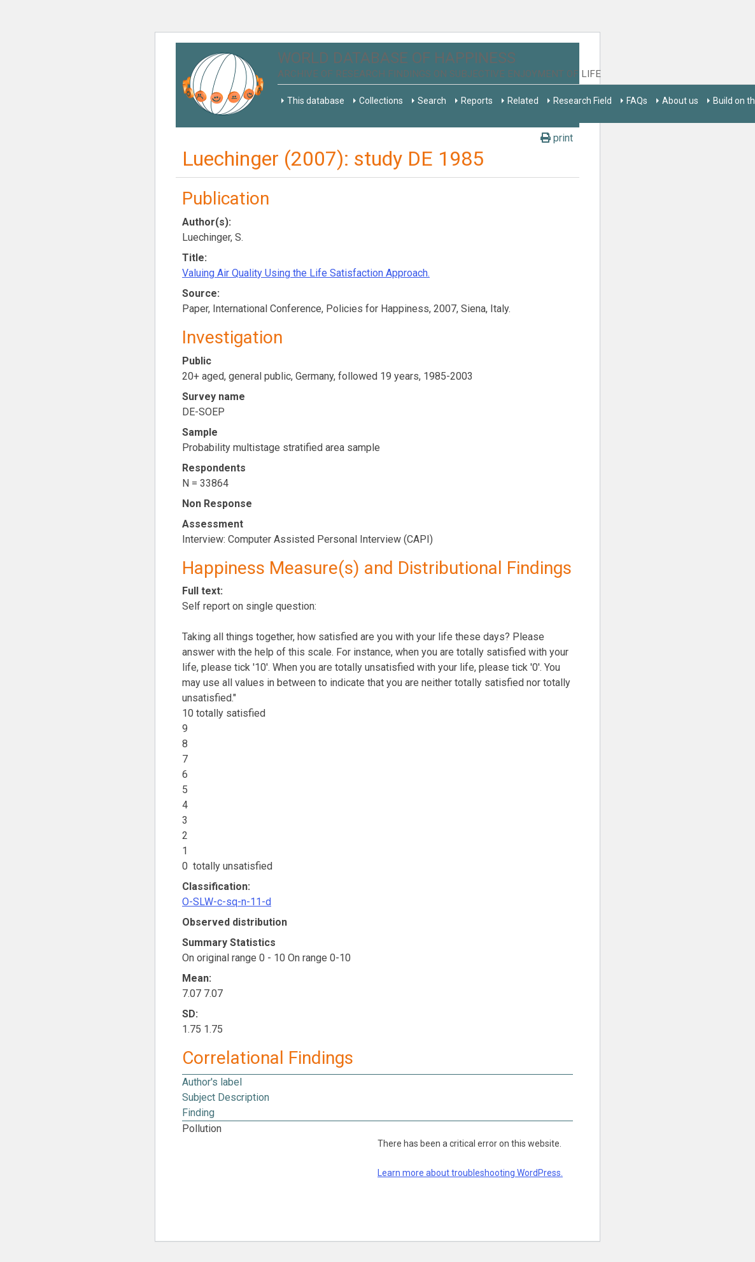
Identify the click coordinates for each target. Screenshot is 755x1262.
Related (523, 101)
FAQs (636, 101)
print (556, 138)
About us (680, 101)
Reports (477, 101)
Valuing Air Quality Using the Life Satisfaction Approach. (306, 273)
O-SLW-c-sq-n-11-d (226, 902)
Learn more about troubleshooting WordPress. (470, 1173)
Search (432, 101)
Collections (381, 101)
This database (315, 101)
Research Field (582, 101)
